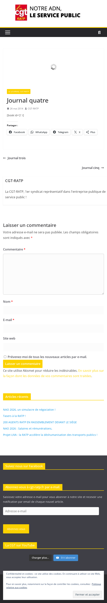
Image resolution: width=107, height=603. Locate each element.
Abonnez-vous (16, 529)
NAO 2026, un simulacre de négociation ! (29, 409)
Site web (9, 338)
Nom (8, 301)
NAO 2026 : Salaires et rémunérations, (27, 428)
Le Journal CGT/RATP (18, 91)
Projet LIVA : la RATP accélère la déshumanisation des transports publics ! (50, 435)
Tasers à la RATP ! (14, 416)
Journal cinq (93, 168)
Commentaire (14, 249)
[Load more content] (40, 558)
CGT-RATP (33, 108)
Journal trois (14, 158)
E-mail (8, 320)
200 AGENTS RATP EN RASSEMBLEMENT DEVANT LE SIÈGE (40, 422)
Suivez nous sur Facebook (24, 466)
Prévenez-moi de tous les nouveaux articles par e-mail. (47, 357)
